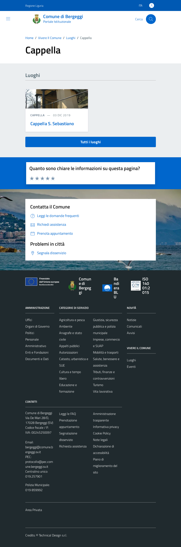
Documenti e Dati (37, 358)
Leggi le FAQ (67, 413)
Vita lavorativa (102, 391)
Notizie (131, 319)
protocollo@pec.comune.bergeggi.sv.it (39, 464)
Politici (29, 332)
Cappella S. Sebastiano (52, 123)
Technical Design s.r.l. (53, 535)
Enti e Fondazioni (36, 352)
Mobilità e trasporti (105, 352)
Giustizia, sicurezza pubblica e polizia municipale (105, 326)
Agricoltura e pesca (72, 319)
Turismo (98, 384)
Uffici (28, 319)
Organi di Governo (37, 326)
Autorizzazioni (68, 352)
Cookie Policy (102, 433)
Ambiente (65, 326)
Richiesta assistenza (73, 446)
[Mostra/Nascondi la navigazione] (8, 18)
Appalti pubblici (69, 345)
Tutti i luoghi (90, 142)
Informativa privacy (106, 426)
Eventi (131, 366)
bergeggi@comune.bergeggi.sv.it (39, 449)
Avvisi (131, 332)
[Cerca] (151, 19)
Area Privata (33, 509)
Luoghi (131, 360)
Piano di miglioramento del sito (105, 466)
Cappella (38, 115)
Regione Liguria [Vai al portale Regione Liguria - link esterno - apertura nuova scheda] (34, 5)
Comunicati (134, 326)
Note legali (100, 439)
